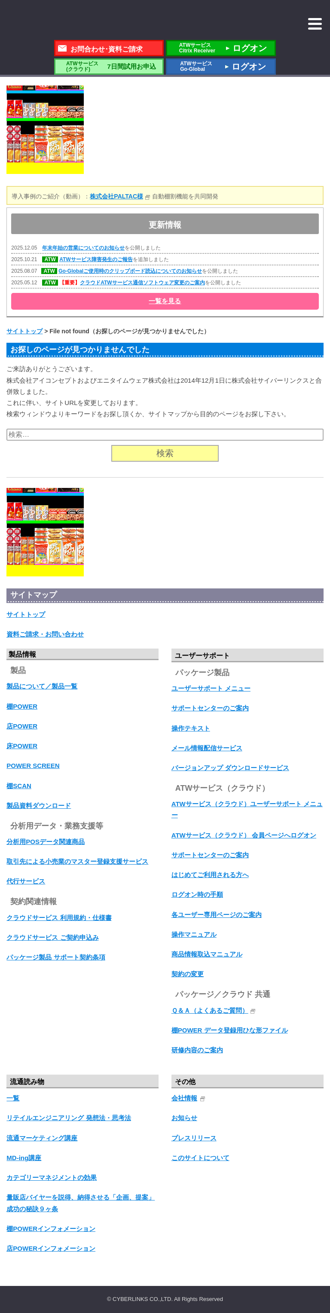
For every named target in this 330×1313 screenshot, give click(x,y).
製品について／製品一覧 (41, 686)
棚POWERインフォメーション (50, 1228)
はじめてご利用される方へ (210, 874)
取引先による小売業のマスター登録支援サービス (77, 861)
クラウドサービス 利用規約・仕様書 (58, 917)
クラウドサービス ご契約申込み (52, 937)
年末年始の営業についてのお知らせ (83, 248)
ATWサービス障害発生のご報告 (95, 259)
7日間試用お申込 (109, 66)
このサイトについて (200, 1157)
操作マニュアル (194, 934)
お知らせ (184, 1117)
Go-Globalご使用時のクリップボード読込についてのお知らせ (130, 271)
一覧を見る (165, 301)
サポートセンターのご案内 (210, 708)
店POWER (21, 726)
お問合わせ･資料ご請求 (106, 49)
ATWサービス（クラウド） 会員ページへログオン (243, 835)
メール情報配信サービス (206, 748)
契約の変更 (187, 974)
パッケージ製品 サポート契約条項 (55, 957)
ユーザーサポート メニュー (211, 688)
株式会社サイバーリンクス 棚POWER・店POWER (75, 20)
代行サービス (25, 881)
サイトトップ (25, 614)
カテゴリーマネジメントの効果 (51, 1177)
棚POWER (21, 706)
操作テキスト (190, 728)
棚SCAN (18, 785)
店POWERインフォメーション (50, 1248)
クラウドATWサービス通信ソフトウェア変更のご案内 (142, 283)
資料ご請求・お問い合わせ (45, 634)
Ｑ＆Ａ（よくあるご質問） (209, 1010)
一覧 (12, 1098)
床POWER (21, 745)
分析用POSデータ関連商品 (45, 841)
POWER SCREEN (32, 765)
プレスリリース (194, 1138)
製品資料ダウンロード (38, 805)
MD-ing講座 (23, 1157)
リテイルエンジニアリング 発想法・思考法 (68, 1117)
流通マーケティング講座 (41, 1138)
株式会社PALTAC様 (116, 196)
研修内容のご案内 (197, 1050)
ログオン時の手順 (197, 894)
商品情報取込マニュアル (206, 954)
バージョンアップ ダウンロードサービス (230, 767)
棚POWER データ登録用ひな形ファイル (229, 1030)
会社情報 (184, 1098)
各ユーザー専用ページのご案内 (216, 914)
